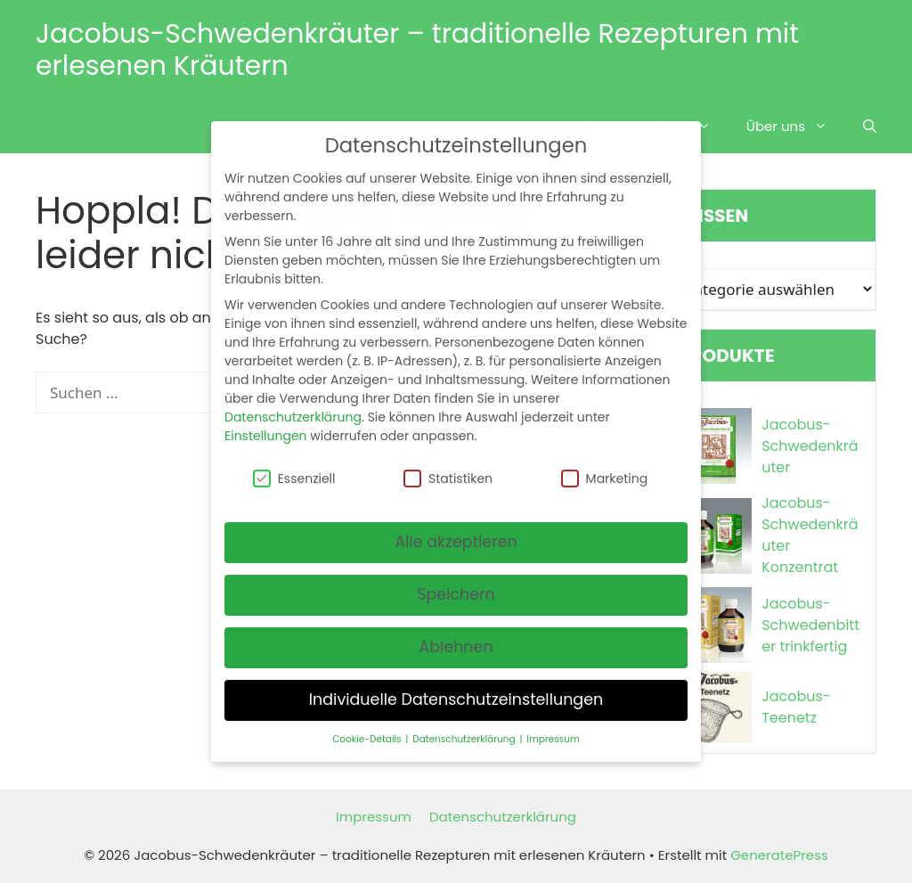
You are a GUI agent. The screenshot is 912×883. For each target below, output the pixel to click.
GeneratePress (779, 855)
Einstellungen (265, 420)
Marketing (604, 462)
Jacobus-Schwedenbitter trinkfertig (810, 625)
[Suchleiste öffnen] (869, 126)
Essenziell (294, 462)
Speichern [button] (456, 579)
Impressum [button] (552, 724)
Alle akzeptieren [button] (456, 526)
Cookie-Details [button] (367, 724)
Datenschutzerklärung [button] (464, 724)
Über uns (795, 126)
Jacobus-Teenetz (795, 707)
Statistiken (448, 462)
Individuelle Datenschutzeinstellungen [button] (456, 684)
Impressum (373, 816)
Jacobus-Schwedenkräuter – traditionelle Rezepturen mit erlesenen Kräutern (417, 50)
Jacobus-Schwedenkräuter (809, 446)
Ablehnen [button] (456, 631)
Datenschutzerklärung (502, 816)
